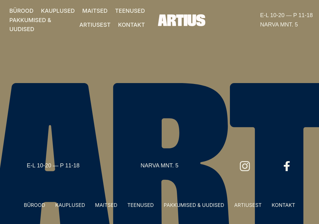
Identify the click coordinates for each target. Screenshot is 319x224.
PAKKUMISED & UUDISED (30, 25)
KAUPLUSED (58, 10)
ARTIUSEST (95, 24)
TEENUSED (130, 10)
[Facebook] (287, 166)
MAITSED (94, 10)
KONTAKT (131, 24)
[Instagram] (245, 166)
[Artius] (181, 20)
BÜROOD (21, 10)
